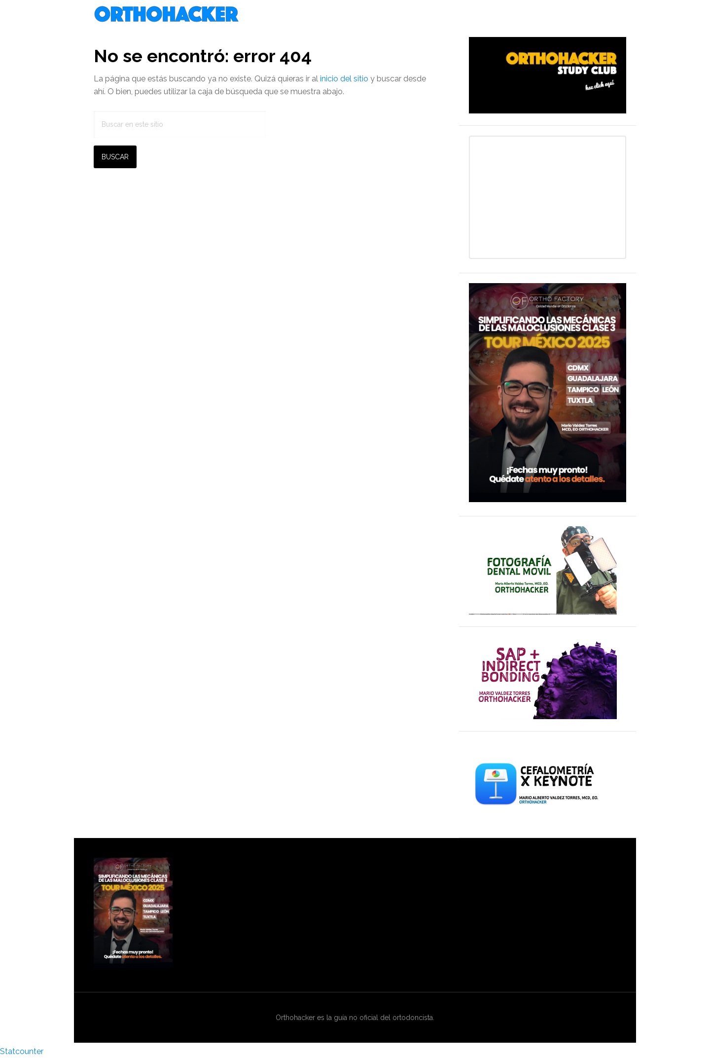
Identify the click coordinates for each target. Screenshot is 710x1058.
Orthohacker (355, 14)
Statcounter (21, 1051)
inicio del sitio (344, 78)
